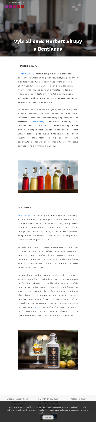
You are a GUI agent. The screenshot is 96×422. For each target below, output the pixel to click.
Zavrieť (48, 417)
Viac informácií (52, 413)
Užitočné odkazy (78, 399)
